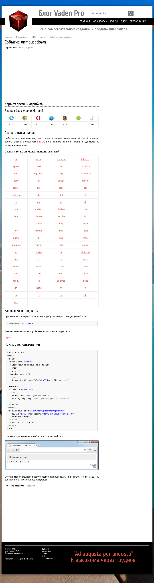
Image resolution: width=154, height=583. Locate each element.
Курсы (114, 21)
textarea (61, 280)
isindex (38, 230)
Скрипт (8, 337)
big (61, 173)
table (85, 273)
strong (16, 273)
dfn (85, 195)
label (85, 230)
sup (61, 273)
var (61, 295)
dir (16, 202)
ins (16, 230)
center (16, 187)
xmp (16, 302)
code (61, 187)
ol (16, 252)
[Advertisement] (52, 75)
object (85, 245)
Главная (85, 21)
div (38, 202)
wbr (85, 295)
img (61, 223)
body (16, 180)
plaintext (85, 252)
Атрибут (29, 47)
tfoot (85, 280)
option (39, 252)
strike (85, 266)
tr (61, 288)
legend (16, 238)
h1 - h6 (61, 216)
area (38, 166)
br (39, 180)
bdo (16, 173)
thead (39, 288)
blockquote (85, 173)
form (16, 216)
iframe (38, 223)
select (16, 266)
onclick (40, 141)
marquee (16, 245)
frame (39, 216)
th (16, 288)
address (85, 159)
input (85, 223)
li (38, 238)
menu (39, 245)
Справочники (138, 21)
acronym (61, 159)
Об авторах (100, 21)
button (61, 180)
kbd (61, 230)
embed (38, 209)
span (61, 266)
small (38, 266)
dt (85, 202)
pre (16, 259)
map (85, 238)
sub (39, 273)
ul (39, 295)
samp (85, 259)
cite (39, 187)
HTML (22, 47)
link (61, 238)
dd (38, 195)
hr (85, 216)
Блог (124, 21)
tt (85, 288)
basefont (85, 166)
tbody (16, 280)
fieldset (61, 209)
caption (85, 180)
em (16, 209)
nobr (61, 245)
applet (16, 166)
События (30, 482)
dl (61, 202)
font (85, 209)
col (85, 187)
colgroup (16, 195)
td (39, 280)
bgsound (38, 173)
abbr (38, 159)
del (61, 195)
